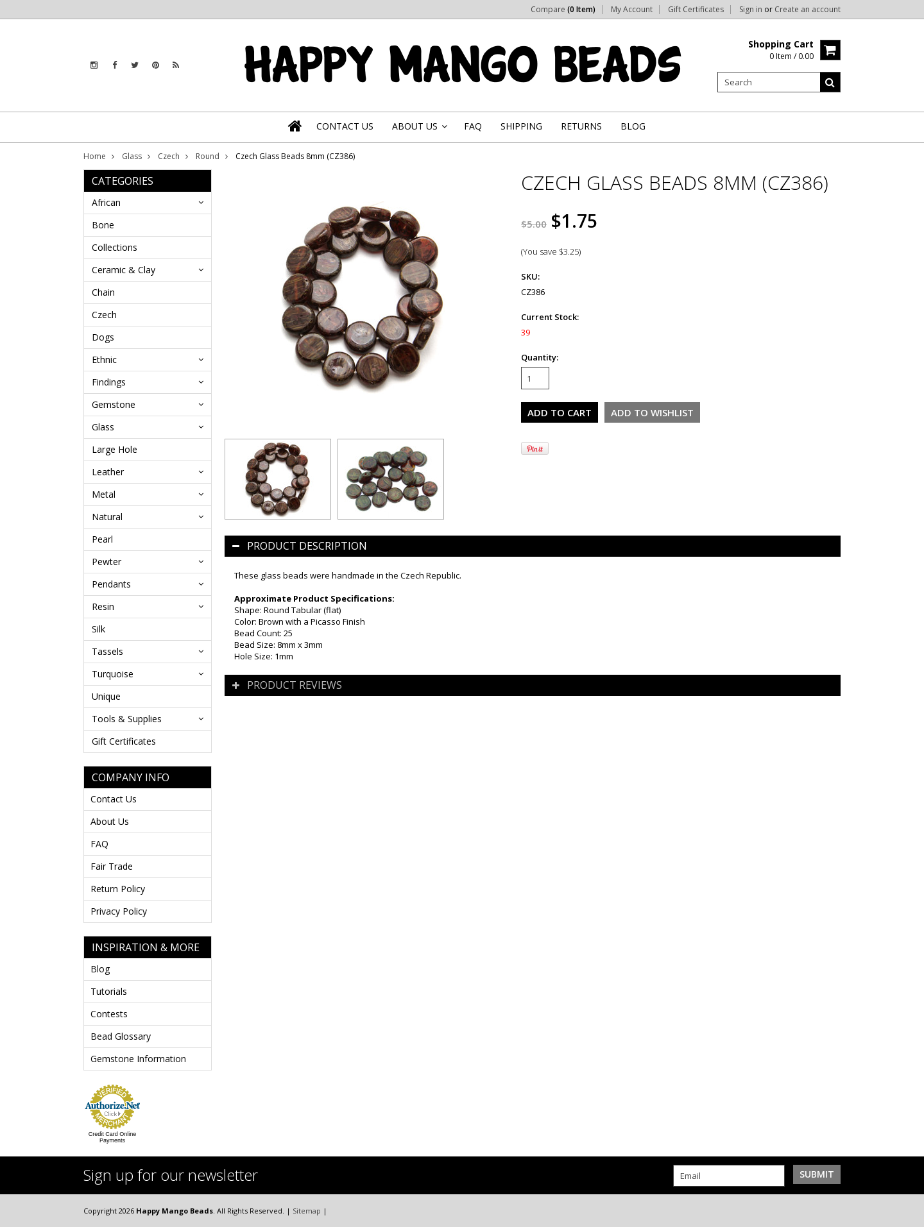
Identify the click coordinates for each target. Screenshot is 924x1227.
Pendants (111, 584)
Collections (114, 247)
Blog (100, 969)
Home (94, 156)
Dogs (103, 337)
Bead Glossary (120, 1036)
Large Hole (114, 449)
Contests (109, 1014)
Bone (103, 225)
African (106, 202)
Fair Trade (111, 866)
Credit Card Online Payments (113, 1137)
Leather (108, 472)
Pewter (106, 561)
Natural (107, 517)
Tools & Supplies (127, 719)
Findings (109, 382)
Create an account (807, 9)
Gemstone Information (138, 1059)
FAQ (99, 844)
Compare (563, 9)
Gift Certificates (696, 9)
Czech (169, 156)
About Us (109, 821)
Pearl (102, 539)
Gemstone (113, 404)
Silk (98, 629)
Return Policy (117, 889)
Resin (103, 606)
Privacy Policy (118, 911)
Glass (132, 156)
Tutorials (108, 991)
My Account (632, 9)
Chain (103, 292)
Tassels (107, 651)
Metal (104, 494)
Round (207, 156)
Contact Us (113, 799)
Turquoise (112, 674)
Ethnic (104, 359)
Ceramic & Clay (123, 270)
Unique (106, 696)
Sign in (750, 9)
